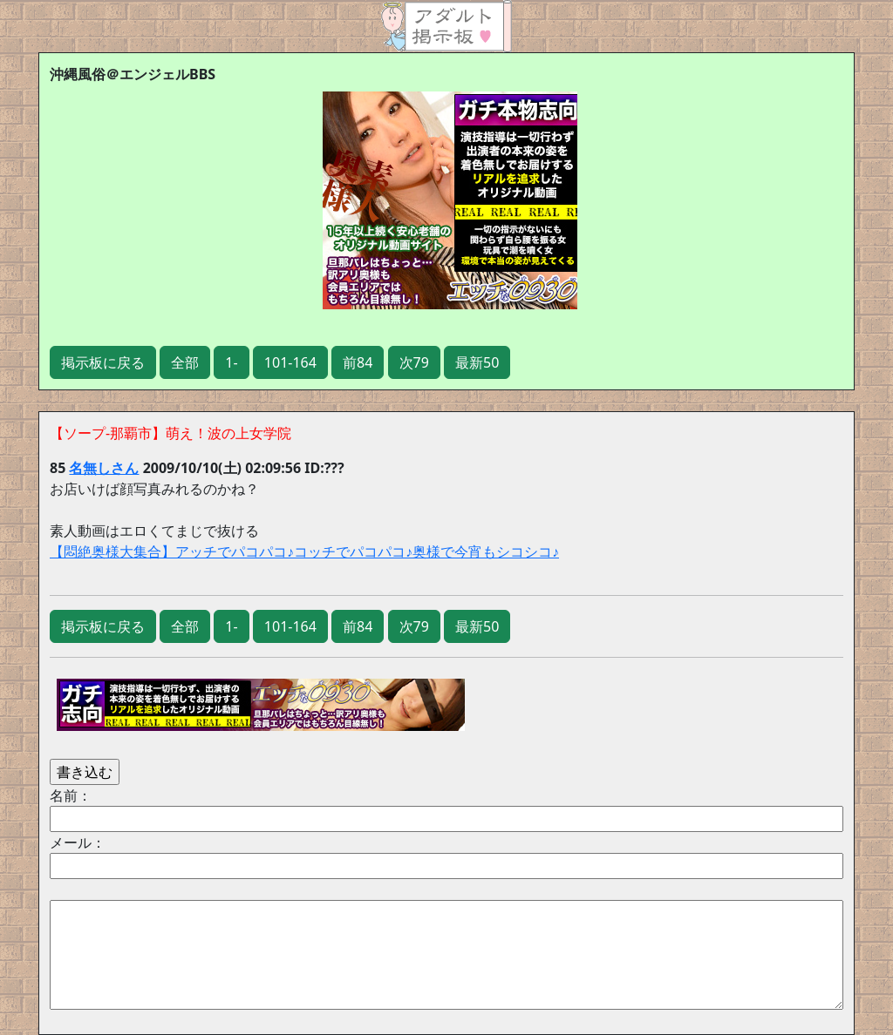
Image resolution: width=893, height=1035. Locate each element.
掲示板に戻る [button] (103, 362)
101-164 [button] (290, 362)
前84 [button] (357, 362)
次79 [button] (414, 362)
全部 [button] (185, 362)
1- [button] (231, 362)
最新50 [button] (477, 362)
